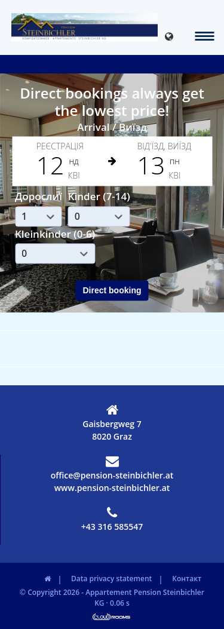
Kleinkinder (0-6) (55, 234)
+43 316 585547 (112, 519)
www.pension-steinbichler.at (112, 487)
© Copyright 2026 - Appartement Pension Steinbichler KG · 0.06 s (112, 597)
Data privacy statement (111, 578)
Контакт (186, 578)
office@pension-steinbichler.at (112, 468)
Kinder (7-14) (99, 197)
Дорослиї (38, 197)
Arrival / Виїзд (112, 127)
